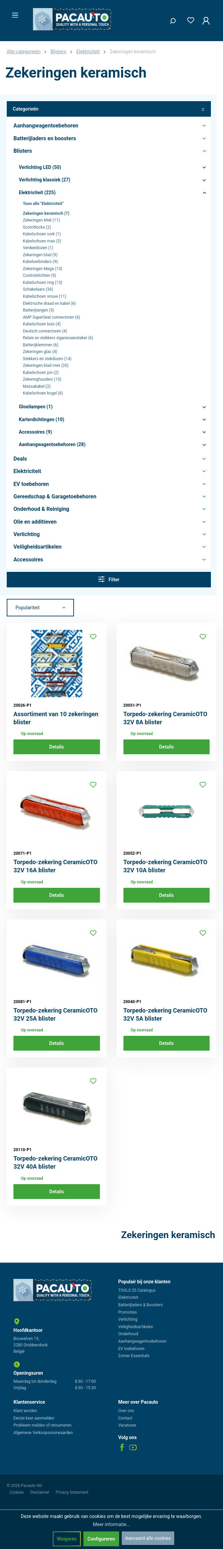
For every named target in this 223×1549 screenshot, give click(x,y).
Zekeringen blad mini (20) (46, 365)
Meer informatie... (111, 1524)
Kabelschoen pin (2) (41, 372)
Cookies (17, 1492)
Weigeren (67, 1539)
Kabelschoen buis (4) (42, 324)
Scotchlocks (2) (37, 227)
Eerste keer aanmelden (33, 1418)
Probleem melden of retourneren (42, 1425)
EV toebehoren (131, 1348)
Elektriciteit (128, 1297)
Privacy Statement (72, 1492)
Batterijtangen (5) (38, 310)
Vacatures (127, 1425)
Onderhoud (128, 1334)
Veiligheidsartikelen (135, 1326)
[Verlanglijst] (188, 19)
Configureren (101, 1539)
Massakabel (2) (37, 386)
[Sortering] (40, 607)
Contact (125, 1418)
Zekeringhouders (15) (42, 379)
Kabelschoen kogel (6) (43, 393)
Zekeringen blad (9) (40, 255)
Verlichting (128, 1319)
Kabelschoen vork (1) (42, 234)
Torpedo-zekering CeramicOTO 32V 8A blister (165, 718)
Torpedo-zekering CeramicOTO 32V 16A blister (55, 866)
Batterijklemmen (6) (40, 345)
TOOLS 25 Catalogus (137, 1290)
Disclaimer (40, 1492)
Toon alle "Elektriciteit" (43, 203)
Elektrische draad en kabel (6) (49, 303)
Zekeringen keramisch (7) (46, 213)
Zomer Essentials (134, 1355)
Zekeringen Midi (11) (41, 220)
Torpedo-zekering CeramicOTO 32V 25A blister (55, 1014)
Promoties (127, 1312)
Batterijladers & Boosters (140, 1305)
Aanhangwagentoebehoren (142, 1341)
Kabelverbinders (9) (40, 261)
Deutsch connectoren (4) (45, 331)
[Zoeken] (170, 19)
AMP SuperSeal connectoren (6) (51, 317)
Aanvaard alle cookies (148, 1538)
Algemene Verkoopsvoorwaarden (43, 1432)
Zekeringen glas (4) (40, 351)
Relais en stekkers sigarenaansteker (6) (58, 337)
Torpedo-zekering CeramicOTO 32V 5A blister (165, 1014)
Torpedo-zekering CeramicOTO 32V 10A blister (165, 866)
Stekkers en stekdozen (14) (47, 358)
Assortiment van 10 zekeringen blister (55, 718)
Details (56, 747)
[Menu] (13, 13)
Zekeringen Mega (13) (42, 268)
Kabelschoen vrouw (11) (44, 296)
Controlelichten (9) (39, 275)
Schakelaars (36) (38, 289)
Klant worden (25, 1410)
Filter (108, 579)
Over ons (126, 1410)
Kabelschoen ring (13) (42, 282)
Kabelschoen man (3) (42, 241)
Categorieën (109, 109)
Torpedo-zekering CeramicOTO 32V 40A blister (55, 1162)
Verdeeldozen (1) (38, 247)
